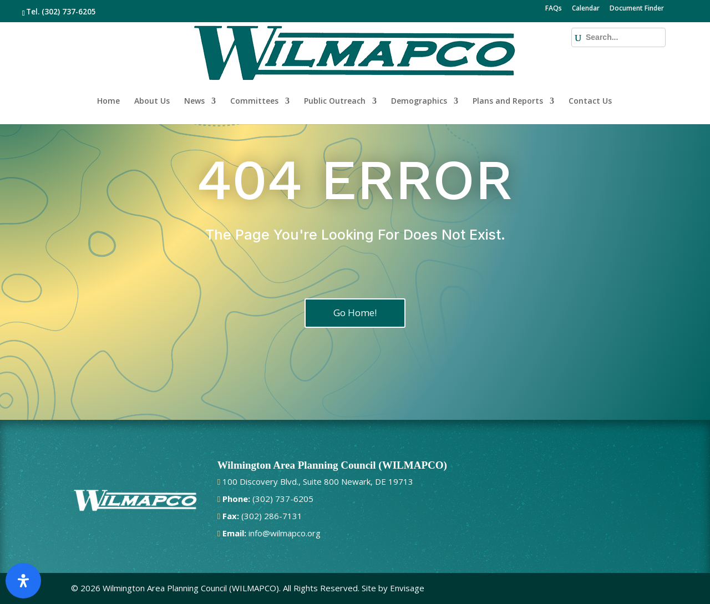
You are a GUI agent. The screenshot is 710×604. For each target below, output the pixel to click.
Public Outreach (335, 65)
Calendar (586, 9)
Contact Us (590, 65)
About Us (152, 65)
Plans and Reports (508, 65)
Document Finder (637, 9)
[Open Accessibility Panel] (23, 580)
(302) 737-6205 (69, 12)
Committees (254, 65)
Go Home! (355, 312)
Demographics (419, 65)
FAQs (553, 9)
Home (108, 65)
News (194, 65)
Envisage (407, 587)
